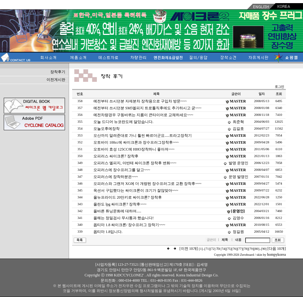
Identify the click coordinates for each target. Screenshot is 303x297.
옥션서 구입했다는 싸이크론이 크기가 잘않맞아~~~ (135, 190)
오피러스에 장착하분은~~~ (115, 177)
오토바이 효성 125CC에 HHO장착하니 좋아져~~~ (133, 149)
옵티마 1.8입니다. (107, 232)
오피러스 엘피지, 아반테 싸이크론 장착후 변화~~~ (134, 163)
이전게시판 (56, 79)
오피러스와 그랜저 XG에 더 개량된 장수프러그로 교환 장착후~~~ (147, 183)
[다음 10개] (276, 248)
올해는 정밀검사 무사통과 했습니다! (123, 218)
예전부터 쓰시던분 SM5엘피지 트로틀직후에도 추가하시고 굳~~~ (147, 108)
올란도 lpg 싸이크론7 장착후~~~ (120, 204)
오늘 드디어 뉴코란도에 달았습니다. (123, 122)
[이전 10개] (189, 248)
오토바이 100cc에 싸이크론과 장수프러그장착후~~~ (136, 142)
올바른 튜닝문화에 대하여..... (117, 211)
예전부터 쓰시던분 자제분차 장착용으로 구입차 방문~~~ (139, 101)
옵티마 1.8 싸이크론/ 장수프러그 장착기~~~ (129, 225)
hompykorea (276, 254)
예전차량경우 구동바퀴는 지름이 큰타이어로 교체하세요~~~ (143, 115)
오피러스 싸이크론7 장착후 (115, 156)
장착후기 (57, 72)
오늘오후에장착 (106, 128)
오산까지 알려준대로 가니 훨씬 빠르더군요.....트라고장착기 (142, 135)
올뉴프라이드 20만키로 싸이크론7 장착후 (127, 197)
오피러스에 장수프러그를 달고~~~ (121, 170)
